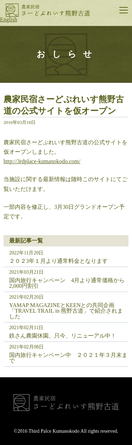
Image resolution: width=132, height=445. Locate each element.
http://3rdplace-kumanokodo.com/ (42, 161)
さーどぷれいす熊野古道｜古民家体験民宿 (48, 10)
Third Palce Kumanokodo (54, 431)
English (8, 19)
